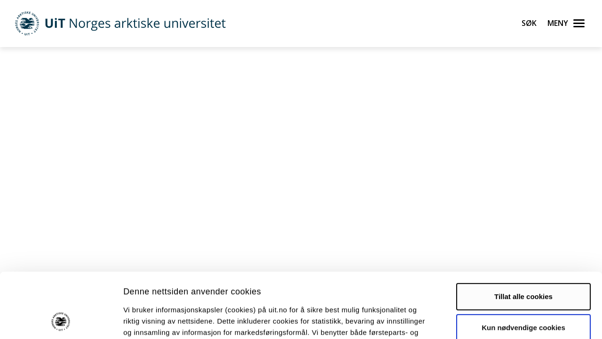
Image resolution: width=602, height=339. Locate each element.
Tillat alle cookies (523, 236)
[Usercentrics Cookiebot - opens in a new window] (61, 321)
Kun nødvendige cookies (523, 266)
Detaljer (501, 320)
